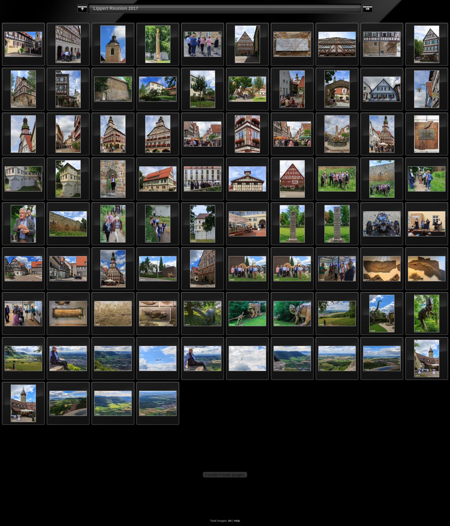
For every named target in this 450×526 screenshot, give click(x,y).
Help (237, 520)
